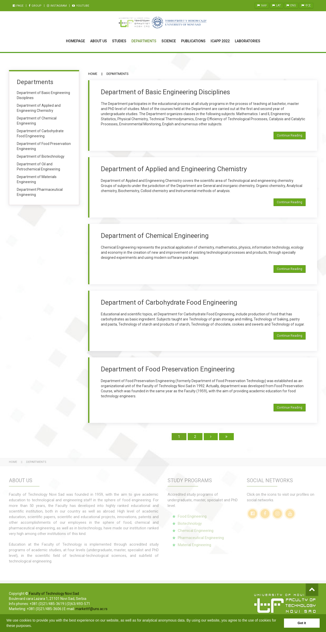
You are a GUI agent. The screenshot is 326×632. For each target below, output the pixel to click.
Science (168, 41)
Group (35, 5)
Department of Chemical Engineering (155, 235)
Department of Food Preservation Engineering (168, 369)
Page (18, 5)
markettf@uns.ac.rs (91, 609)
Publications (193, 41)
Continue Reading (289, 135)
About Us (98, 41)
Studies (119, 41)
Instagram (57, 5)
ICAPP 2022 (220, 41)
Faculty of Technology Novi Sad (54, 593)
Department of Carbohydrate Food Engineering (169, 302)
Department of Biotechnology (40, 156)
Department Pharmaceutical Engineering (40, 192)
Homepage (75, 41)
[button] (33, 626)
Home (92, 74)
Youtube (80, 5)
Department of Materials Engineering (37, 179)
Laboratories (247, 41)
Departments (143, 41)
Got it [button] (301, 623)
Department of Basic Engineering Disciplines (165, 92)
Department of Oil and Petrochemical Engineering (38, 166)
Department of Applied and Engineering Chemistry (174, 169)
